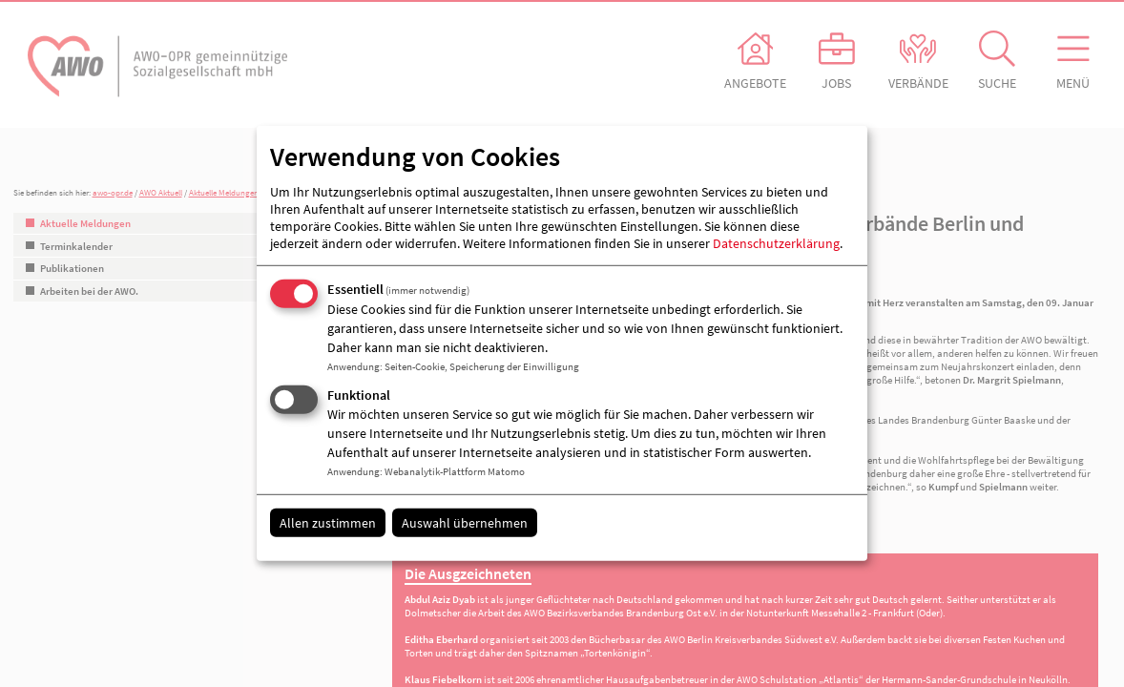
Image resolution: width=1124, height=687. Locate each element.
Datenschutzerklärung (776, 243)
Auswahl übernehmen (465, 522)
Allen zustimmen (328, 522)
